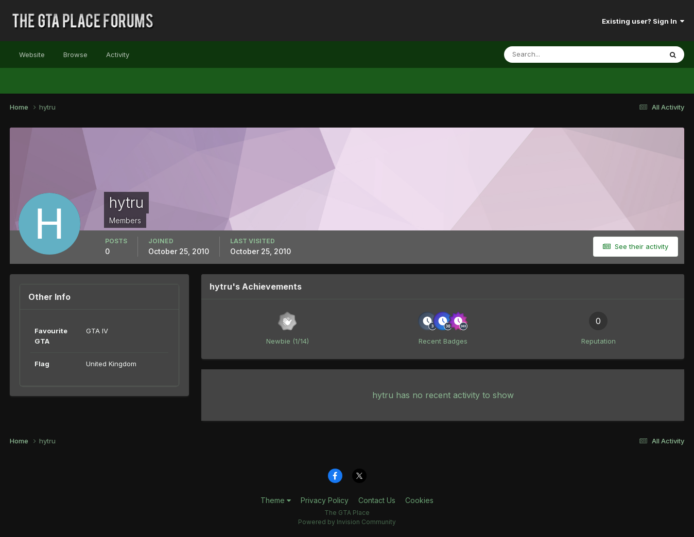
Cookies (419, 500)
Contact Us (376, 500)
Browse (75, 54)
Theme (276, 500)
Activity (117, 54)
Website (32, 54)
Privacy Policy (325, 500)
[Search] (549, 54)
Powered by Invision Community (347, 522)
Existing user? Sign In (643, 21)
